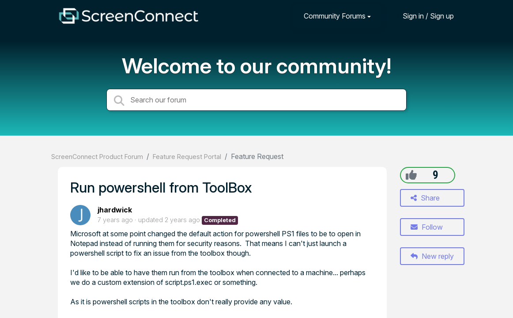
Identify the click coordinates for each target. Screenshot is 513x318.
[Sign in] (421, 16)
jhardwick (115, 209)
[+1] (411, 175)
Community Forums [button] (335, 15)
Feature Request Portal (187, 156)
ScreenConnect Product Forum (97, 156)
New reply (432, 256)
